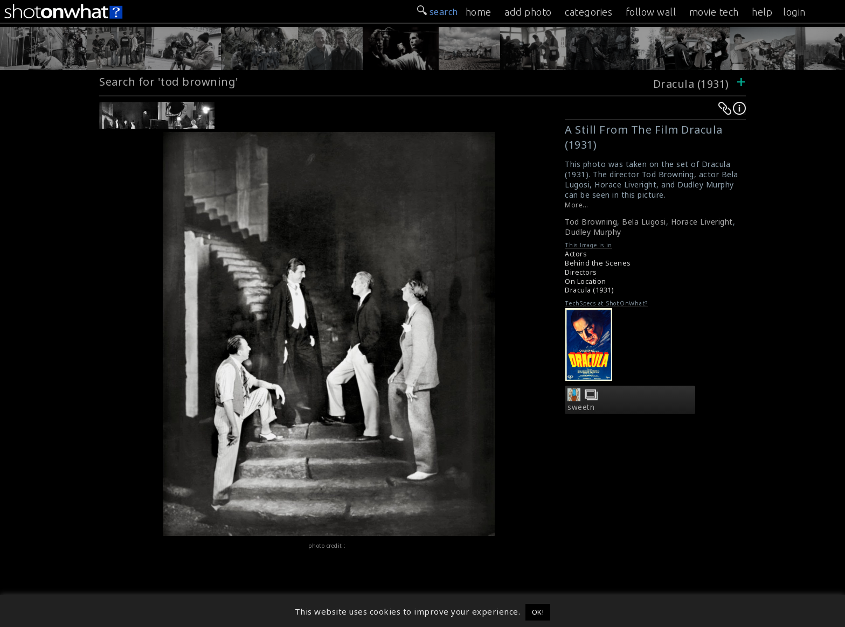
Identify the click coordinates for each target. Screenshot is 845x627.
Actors (576, 254)
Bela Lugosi (644, 222)
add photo (528, 11)
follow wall (651, 11)
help (762, 11)
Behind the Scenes (598, 263)
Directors (581, 272)
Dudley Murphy (593, 232)
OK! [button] (538, 612)
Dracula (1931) (691, 83)
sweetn (580, 407)
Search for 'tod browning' (169, 81)
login (794, 11)
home (478, 11)
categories (588, 11)
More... (576, 205)
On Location (585, 281)
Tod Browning (591, 222)
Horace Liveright (702, 222)
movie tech (714, 11)
